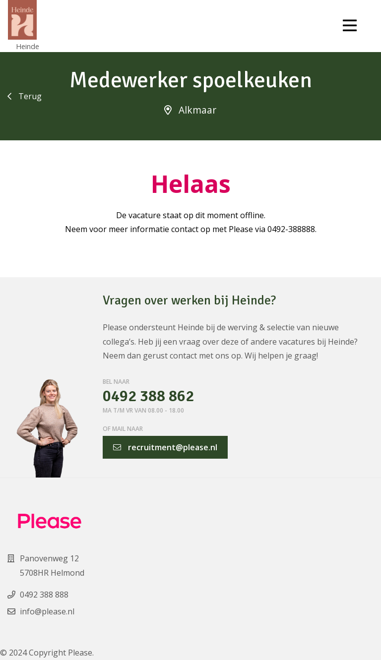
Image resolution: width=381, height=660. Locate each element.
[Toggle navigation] (349, 26)
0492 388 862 (148, 396)
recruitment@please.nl (165, 447)
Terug (24, 96)
